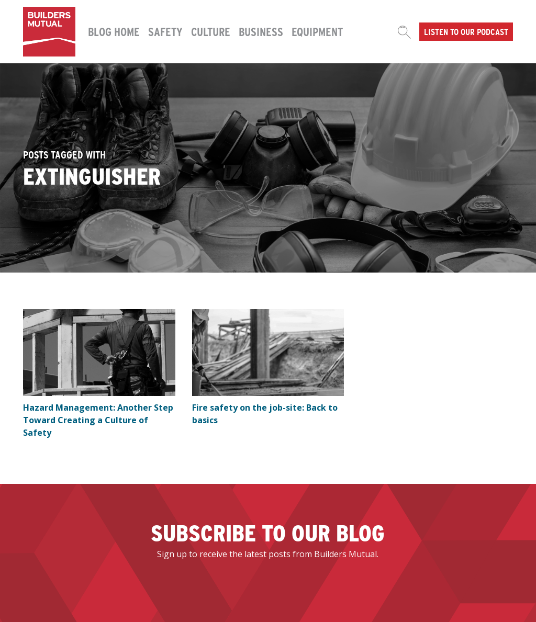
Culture (210, 31)
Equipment (317, 31)
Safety (165, 31)
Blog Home (114, 31)
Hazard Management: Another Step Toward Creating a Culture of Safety (98, 420)
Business (261, 31)
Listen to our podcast (466, 31)
